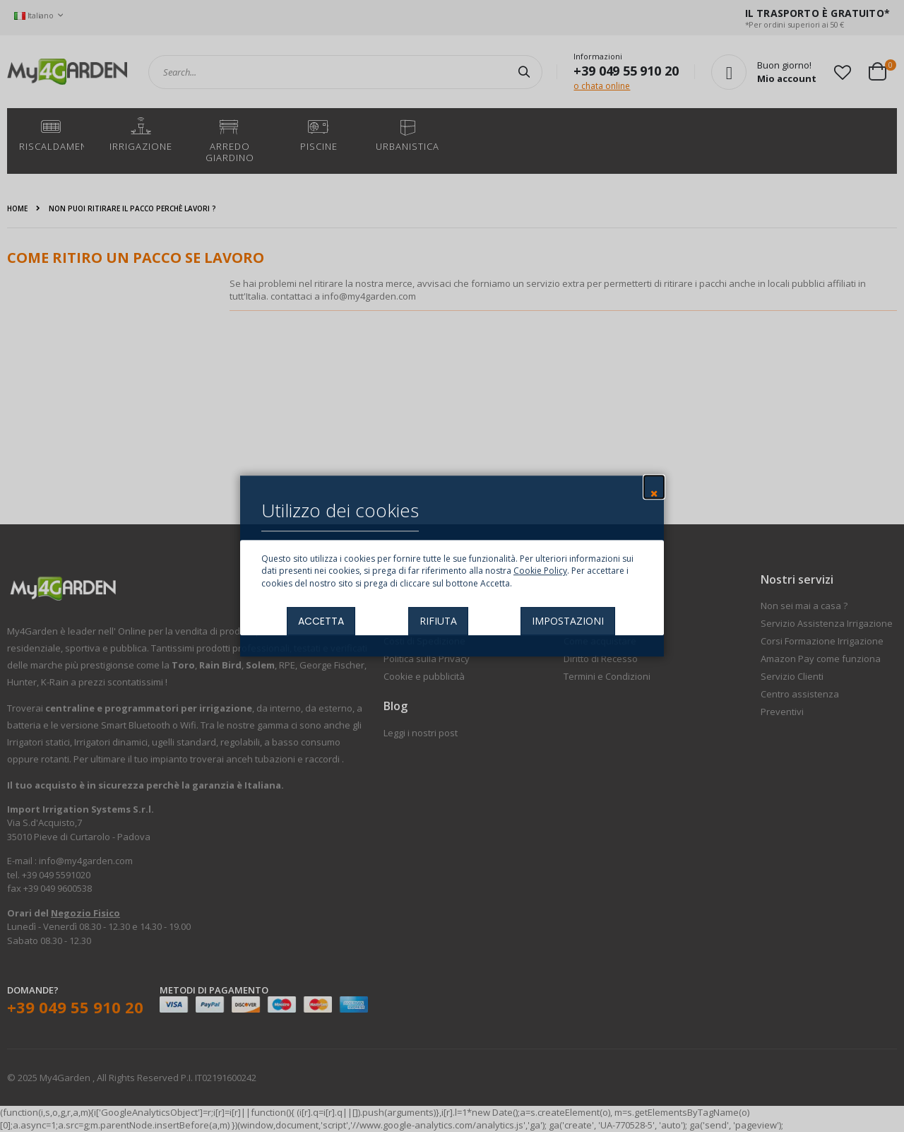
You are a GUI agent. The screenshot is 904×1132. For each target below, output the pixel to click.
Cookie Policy (540, 571)
